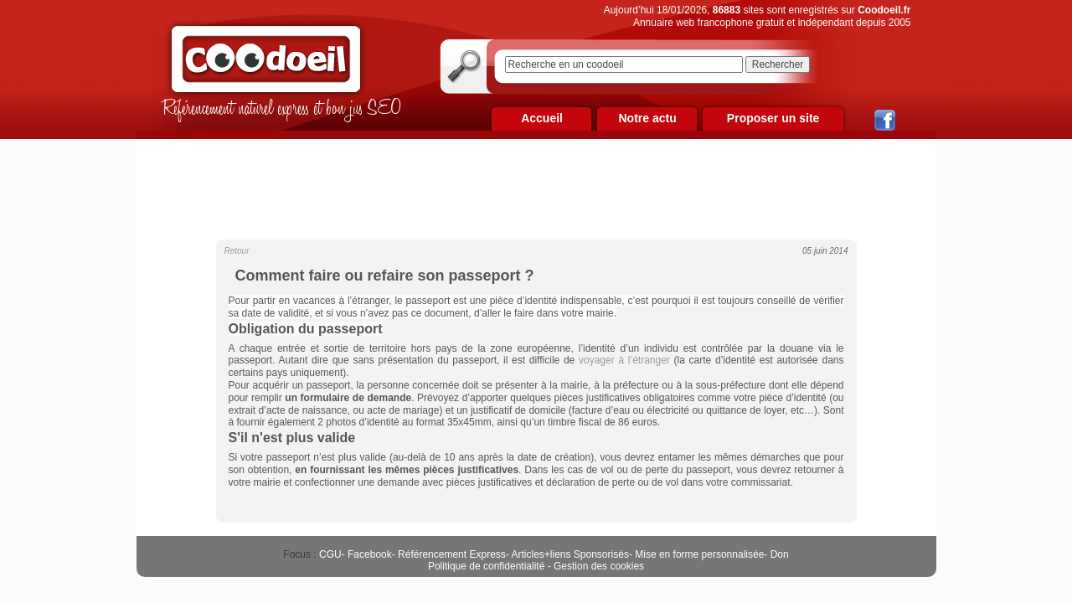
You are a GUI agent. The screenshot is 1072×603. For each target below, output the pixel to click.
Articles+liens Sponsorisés (569, 554)
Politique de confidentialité (486, 566)
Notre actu (647, 118)
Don (779, 554)
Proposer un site (773, 118)
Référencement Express (452, 554)
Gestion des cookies (599, 566)
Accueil (542, 118)
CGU (330, 554)
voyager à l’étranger (624, 360)
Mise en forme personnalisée (699, 554)
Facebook (370, 554)
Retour (237, 250)
